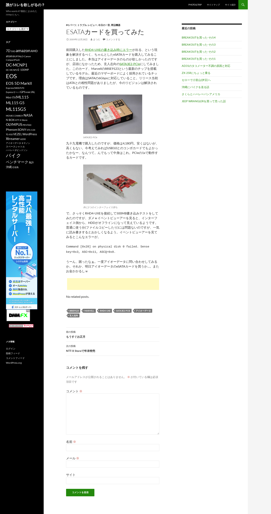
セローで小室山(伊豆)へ (196, 80)
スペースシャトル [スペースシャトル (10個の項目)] (15, 146)
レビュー (92, 25)
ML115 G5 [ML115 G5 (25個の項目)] (15, 102)
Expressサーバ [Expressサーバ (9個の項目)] (13, 92)
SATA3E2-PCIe (130, 64)
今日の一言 (104, 25)
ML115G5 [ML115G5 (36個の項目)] (16, 109)
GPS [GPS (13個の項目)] (22, 92)
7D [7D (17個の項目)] (8, 51)
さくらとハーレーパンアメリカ (201, 94)
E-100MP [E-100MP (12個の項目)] (23, 69)
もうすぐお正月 (112, 332)
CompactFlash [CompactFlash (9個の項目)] (13, 60)
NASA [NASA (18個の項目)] (28, 115)
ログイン (10, 348)
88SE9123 (74, 309)
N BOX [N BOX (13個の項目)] (10, 119)
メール (72, 457)
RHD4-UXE (105, 309)
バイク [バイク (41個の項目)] (13, 155)
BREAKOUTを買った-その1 (199, 58)
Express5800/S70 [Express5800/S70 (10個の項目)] (15, 88)
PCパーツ (71, 25)
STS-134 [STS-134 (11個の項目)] (31, 129)
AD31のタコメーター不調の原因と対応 (206, 65)
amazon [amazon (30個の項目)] (23, 50)
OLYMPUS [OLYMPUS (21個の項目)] (14, 124)
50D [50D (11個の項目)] (13, 51)
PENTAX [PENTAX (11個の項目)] (27, 124)
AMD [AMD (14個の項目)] (34, 51)
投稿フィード (13, 353)
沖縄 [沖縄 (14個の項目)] (9, 167)
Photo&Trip (195, 4)
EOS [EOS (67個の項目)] (11, 76)
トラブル (82, 25)
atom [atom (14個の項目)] (9, 56)
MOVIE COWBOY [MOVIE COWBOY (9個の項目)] (14, 115)
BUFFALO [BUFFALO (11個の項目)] (18, 56)
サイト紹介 (230, 4)
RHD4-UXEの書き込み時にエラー (108, 49)
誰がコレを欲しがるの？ (25, 5)
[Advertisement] (113, 283)
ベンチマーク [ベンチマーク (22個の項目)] (17, 162)
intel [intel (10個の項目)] (28, 92)
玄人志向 (73, 314)
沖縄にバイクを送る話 (195, 87)
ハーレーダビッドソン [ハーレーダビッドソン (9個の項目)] (17, 150)
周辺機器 (115, 25)
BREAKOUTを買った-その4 (199, 37)
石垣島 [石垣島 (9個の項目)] (15, 167)
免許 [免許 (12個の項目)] (31, 162)
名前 (71, 440)
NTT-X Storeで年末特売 (112, 347)
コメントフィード (15, 358)
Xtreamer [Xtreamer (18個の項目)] (13, 139)
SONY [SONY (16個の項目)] (22, 129)
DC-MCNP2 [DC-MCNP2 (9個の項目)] (11, 70)
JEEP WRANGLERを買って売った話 (204, 101)
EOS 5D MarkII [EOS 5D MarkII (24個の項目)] (19, 83)
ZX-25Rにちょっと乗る (196, 72)
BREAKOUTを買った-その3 (199, 44)
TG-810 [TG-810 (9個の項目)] (9, 134)
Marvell (89, 309)
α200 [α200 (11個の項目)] (23, 139)
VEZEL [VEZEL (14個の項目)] (17, 134)
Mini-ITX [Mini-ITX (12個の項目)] (11, 97)
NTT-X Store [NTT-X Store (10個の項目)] (21, 120)
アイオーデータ (143, 309)
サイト (71, 473)
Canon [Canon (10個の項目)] (27, 56)
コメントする (113, 39)
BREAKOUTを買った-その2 (199, 51)
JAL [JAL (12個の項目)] (33, 92)
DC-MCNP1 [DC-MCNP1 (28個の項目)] (16, 64)
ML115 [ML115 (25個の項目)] (22, 97)
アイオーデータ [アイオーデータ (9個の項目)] (13, 143)
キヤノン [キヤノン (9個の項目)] (25, 143)
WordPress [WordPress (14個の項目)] (29, 134)
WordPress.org (14, 362)
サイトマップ (213, 4)
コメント (74, 390)
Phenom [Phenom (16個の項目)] (11, 129)
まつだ (96, 39)
